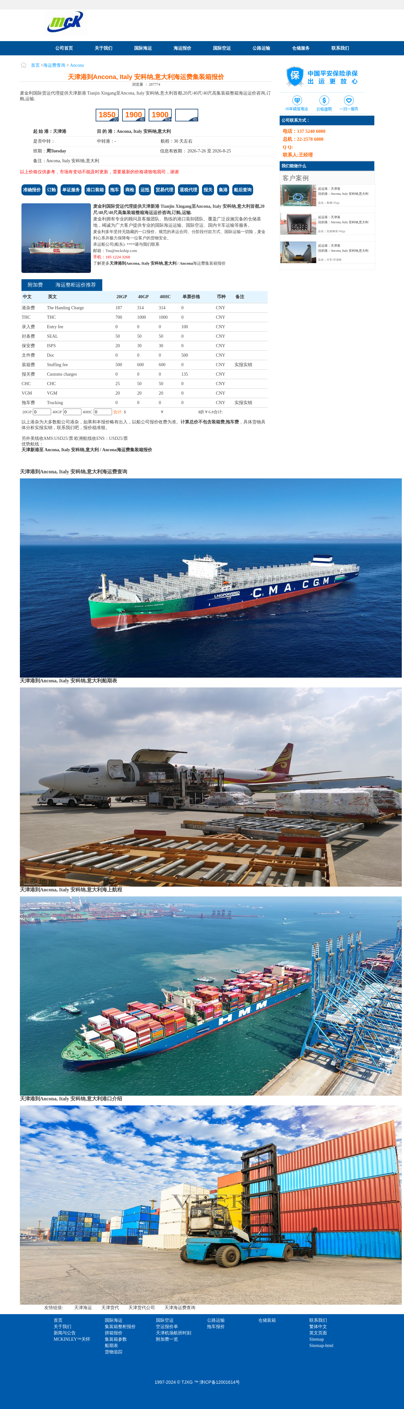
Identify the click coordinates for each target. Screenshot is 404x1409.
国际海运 (143, 48)
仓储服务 (301, 48)
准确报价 (32, 190)
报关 (208, 190)
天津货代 (110, 1307)
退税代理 (188, 190)
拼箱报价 (113, 1333)
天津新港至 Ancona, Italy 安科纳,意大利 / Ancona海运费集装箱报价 (86, 449)
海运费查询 (54, 65)
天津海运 (83, 1307)
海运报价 (182, 48)
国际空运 (222, 48)
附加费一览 (167, 1339)
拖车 (114, 190)
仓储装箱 (267, 1320)
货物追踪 (113, 1352)
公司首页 (64, 48)
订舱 (51, 190)
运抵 (144, 190)
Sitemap (316, 1339)
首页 (35, 65)
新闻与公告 (65, 1333)
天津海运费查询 (179, 1307)
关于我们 (103, 48)
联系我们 (340, 48)
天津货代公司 (141, 1307)
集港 (223, 190)
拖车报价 (216, 1326)
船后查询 (243, 190)
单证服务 (71, 190)
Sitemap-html (321, 1345)
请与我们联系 (147, 244)
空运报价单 (167, 1326)
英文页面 (318, 1333)
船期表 (111, 1345)
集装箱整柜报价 (120, 1326)
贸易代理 (164, 190)
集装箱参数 (116, 1339)
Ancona (77, 65)
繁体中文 (318, 1326)
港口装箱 (95, 190)
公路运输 (261, 48)
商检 (129, 190)
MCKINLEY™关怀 (72, 1339)
